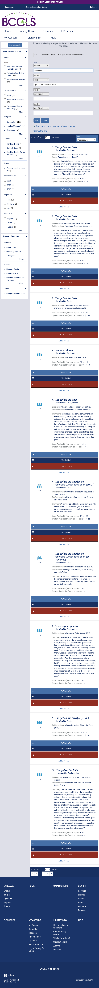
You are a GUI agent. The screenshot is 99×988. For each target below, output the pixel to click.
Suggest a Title (60, 942)
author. (68, 150)
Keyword (82, 891)
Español (7, 902)
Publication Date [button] (10, 176)
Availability (51, 189)
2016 (9, 185)
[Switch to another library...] (37, 7)
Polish (9, 223)
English (10, 219)
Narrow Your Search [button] (12, 51)
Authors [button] (7, 139)
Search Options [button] (41, 131)
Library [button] (6, 57)
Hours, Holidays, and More (60, 926)
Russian (10, 227)
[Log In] (91, 7)
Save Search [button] (14, 45)
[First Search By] (41, 65)
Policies (57, 949)
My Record (33, 925)
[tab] (14, 51)
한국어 (7, 895)
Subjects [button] (7, 117)
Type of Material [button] (10, 90)
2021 (9, 181)
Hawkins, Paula (13, 144)
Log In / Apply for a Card (36, 949)
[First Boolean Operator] (37, 75)
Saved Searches (36, 944)
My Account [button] (35, 920)
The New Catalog (44, 2)
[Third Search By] (41, 94)
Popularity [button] (8, 195)
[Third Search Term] (62, 98)
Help (80, 920)
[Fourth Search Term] (62, 113)
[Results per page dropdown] (47, 137)
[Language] (9, 7)
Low (9, 208)
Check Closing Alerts (59, 932)
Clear (45, 120)
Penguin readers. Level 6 (16, 169)
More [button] (86, 37)
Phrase (81, 898)
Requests (33, 933)
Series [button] (6, 163)
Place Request (51, 201)
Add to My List (64, 207)
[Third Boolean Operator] (37, 104)
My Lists (33, 940)
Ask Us (56, 946)
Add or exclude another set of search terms (54, 126)
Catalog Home (27, 37)
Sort (79, 137)
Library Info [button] (60, 920)
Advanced (82, 906)
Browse (81, 895)
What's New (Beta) (61, 938)
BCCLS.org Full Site (49, 968)
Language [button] (8, 213)
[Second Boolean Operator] (37, 89)
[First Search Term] (62, 70)
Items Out (33, 929)
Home (7, 37)
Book (9, 95)
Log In (94, 7)
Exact (80, 902)
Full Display (51, 194)
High (9, 200)
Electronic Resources (15, 100)
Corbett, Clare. (12, 148)
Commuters (11, 122)
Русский (8, 898)
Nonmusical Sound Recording (14, 107)
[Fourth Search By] (41, 108)
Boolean (81, 910)
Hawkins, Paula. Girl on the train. (16, 153)
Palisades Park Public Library (15, 74)
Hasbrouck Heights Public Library (14, 67)
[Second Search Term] (62, 84)
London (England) (14, 126)
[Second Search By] (41, 79)
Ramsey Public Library (16, 79)
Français (7, 906)
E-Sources (67, 37)
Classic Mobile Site (84, 980)
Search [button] (48, 37)
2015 (9, 189)
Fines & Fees (35, 937)
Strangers (11, 130)
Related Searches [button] (11, 236)
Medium (10, 204)
